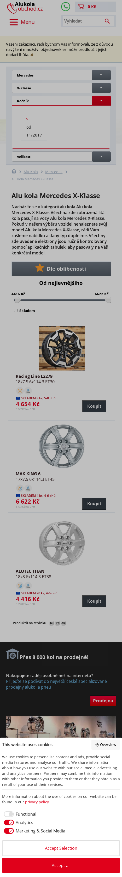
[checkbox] (19, 814)
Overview (106, 744)
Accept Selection (61, 848)
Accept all (61, 865)
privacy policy (37, 801)
